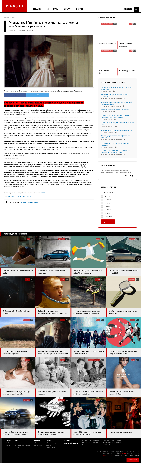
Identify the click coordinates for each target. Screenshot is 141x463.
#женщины (18, 196)
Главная (6, 18)
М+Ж (47, 9)
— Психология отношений (22, 445)
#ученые (11, 196)
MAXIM (43, 193)
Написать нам (133, 459)
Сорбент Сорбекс (107, 455)
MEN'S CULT (90, 442)
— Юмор (17, 443)
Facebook (15, 95)
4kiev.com (88, 445)
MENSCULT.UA (112, 440)
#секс (24, 196)
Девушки (37, 9)
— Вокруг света (50, 448)
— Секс (17, 448)
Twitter (37, 95)
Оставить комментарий (29, 202)
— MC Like (7, 443)
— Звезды (7, 445)
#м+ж (29, 196)
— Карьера (49, 445)
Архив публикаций (71, 443)
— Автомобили (38, 445)
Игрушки (56, 9)
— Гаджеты (37, 443)
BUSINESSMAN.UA (113, 442)
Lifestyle (68, 9)
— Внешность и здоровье (53, 443)
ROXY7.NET (90, 440)
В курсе (79, 9)
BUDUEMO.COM (113, 445)
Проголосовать (108, 222)
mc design (123, 453)
